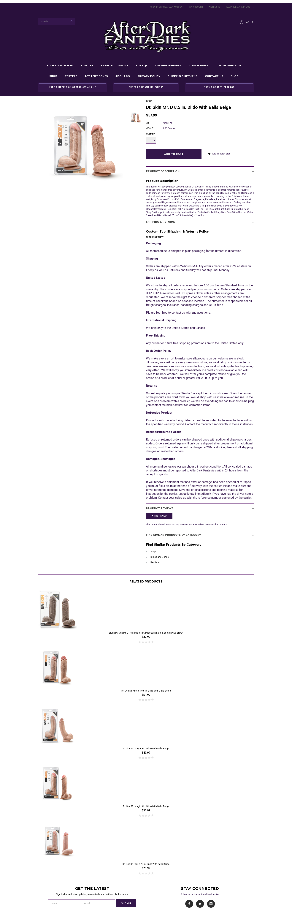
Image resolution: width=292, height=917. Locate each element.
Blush (149, 101)
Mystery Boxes (96, 76)
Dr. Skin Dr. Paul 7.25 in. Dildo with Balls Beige (146, 864)
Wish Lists (214, 7)
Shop (53, 76)
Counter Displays (114, 65)
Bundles (87, 65)
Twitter (200, 904)
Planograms (198, 65)
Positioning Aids (228, 65)
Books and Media (60, 65)
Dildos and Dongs (159, 557)
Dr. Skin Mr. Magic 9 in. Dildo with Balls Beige (146, 806)
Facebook (189, 904)
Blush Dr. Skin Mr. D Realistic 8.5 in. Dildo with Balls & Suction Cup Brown (146, 633)
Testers (71, 76)
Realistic (155, 562)
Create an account (173, 7)
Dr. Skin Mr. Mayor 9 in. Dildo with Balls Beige (146, 748)
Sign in (154, 7)
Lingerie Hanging (168, 65)
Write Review (159, 516)
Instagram (211, 904)
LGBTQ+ (141, 65)
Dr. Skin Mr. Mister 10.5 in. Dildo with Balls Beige (146, 690)
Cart (249, 21)
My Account (196, 7)
